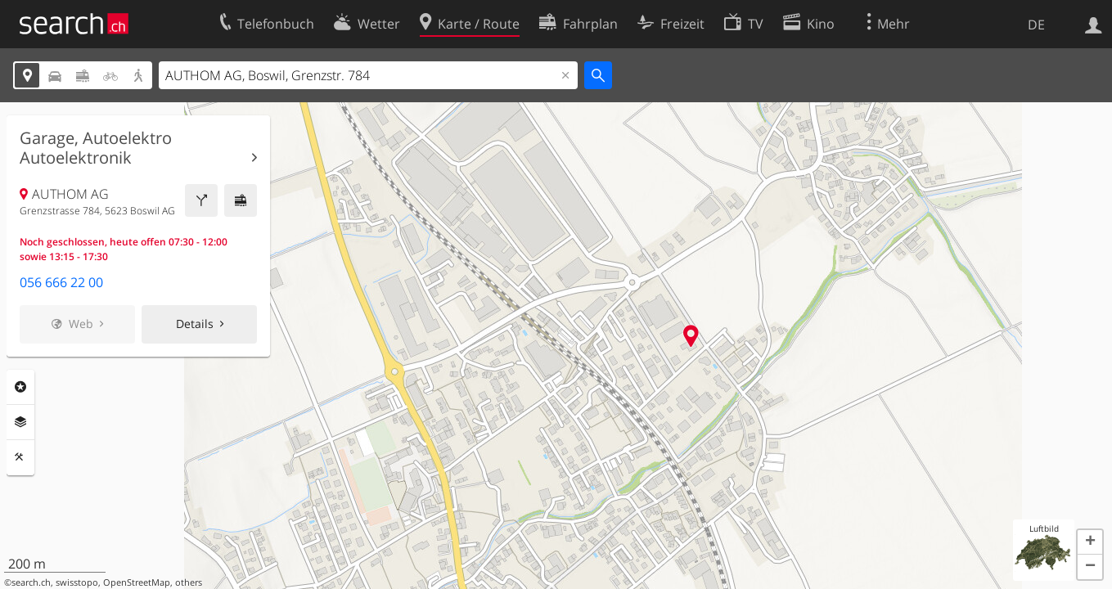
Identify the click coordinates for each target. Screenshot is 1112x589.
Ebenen (20, 422)
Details (195, 323)
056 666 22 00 (61, 282)
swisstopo (77, 582)
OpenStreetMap (136, 582)
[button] (1090, 542)
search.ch (31, 582)
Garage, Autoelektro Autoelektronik (96, 148)
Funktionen (20, 457)
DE (1036, 25)
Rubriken (20, 387)
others (188, 582)
